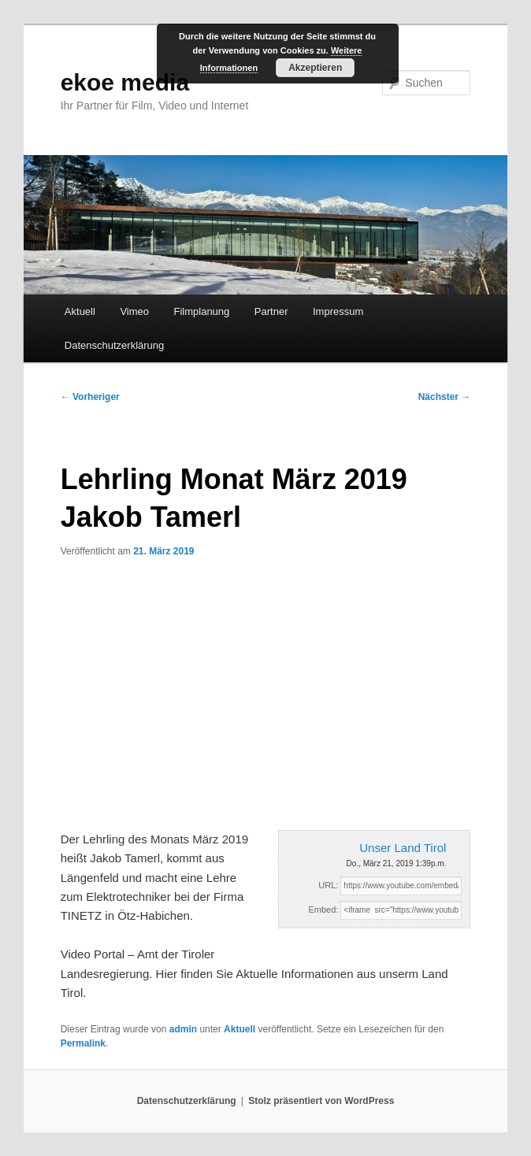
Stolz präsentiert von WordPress (321, 1100)
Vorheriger (90, 396)
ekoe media (125, 82)
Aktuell (80, 311)
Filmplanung (202, 311)
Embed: (323, 909)
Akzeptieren (315, 67)
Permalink (83, 1043)
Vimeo (134, 311)
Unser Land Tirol (402, 847)
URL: (328, 885)
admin (183, 1029)
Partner (271, 311)
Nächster (444, 396)
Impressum (338, 311)
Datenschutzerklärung (114, 345)
